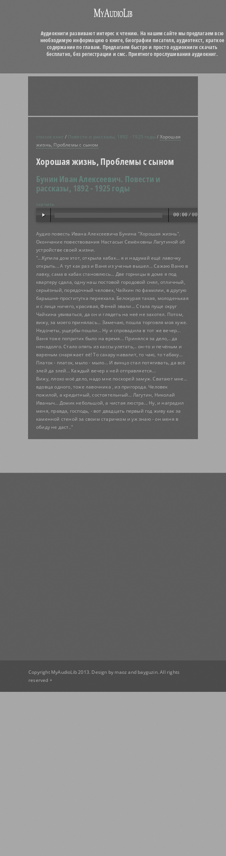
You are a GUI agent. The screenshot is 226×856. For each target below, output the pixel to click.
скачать (45, 204)
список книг (50, 136)
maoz (121, 672)
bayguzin (148, 672)
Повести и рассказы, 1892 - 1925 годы (112, 136)
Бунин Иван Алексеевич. (79, 178)
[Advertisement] (95, 95)
